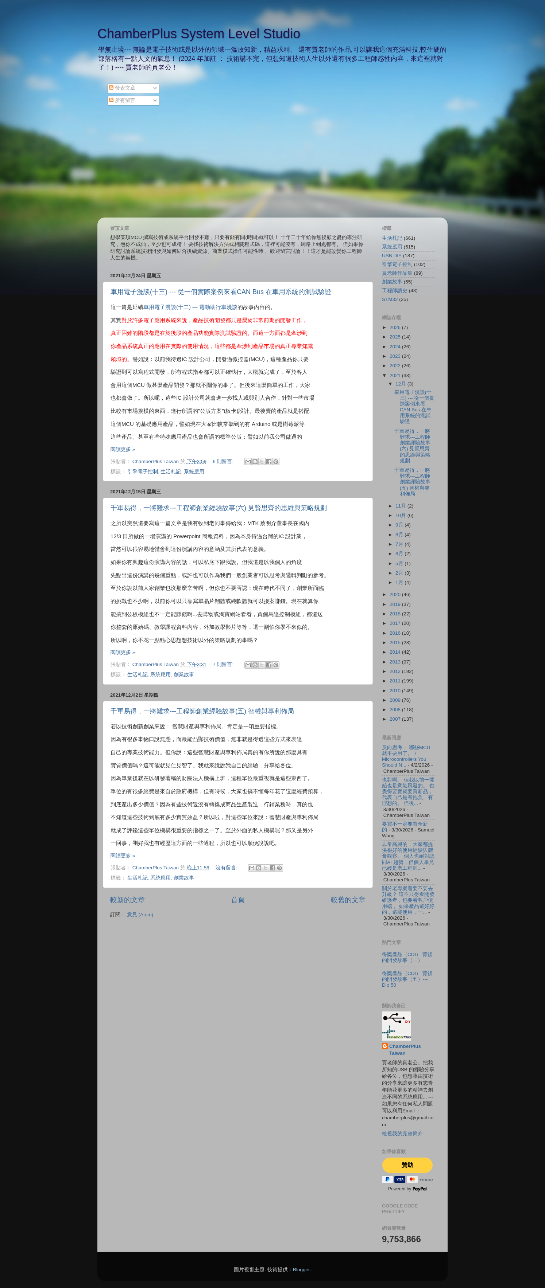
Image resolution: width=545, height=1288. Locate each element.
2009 (396, 700)
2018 (396, 613)
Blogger (301, 1269)
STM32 (390, 299)
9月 (400, 525)
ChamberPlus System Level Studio (198, 33)
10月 (401, 515)
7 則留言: (224, 664)
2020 (396, 594)
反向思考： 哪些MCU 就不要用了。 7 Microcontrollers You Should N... (406, 756)
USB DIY (392, 255)
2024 (396, 346)
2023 (396, 356)
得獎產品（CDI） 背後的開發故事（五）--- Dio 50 (407, 979)
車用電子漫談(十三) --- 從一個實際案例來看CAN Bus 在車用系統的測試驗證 (221, 291)
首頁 (238, 900)
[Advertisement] (272, 163)
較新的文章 (127, 900)
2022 (396, 365)
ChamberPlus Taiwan (405, 1050)
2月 (400, 573)
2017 (396, 623)
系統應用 (194, 471)
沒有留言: (227, 867)
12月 (401, 384)
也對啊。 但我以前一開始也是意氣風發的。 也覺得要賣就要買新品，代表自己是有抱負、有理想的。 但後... (408, 791)
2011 (396, 681)
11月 (401, 506)
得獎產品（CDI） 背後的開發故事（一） (407, 957)
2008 (396, 709)
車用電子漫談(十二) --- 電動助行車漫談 (190, 307)
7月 (400, 544)
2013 (396, 662)
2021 (396, 375)
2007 (396, 719)
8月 (400, 534)
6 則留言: (224, 461)
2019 (396, 604)
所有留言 (122, 100)
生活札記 (171, 471)
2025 (396, 337)
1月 (400, 582)
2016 (396, 633)
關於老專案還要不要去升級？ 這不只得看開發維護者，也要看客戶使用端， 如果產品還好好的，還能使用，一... (408, 900)
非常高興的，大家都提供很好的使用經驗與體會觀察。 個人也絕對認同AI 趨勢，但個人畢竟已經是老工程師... (408, 856)
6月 (400, 553)
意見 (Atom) (140, 914)
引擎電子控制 (142, 471)
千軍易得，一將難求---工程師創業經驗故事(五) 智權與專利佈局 (202, 711)
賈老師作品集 (397, 273)
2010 (396, 690)
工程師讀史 (394, 290)
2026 (396, 327)
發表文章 (122, 88)
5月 (400, 563)
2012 (396, 671)
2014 (396, 652)
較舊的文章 (348, 900)
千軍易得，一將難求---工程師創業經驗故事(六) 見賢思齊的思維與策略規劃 (219, 508)
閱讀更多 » (123, 449)
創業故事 (184, 674)
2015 (396, 642)
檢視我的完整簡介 (402, 1133)
